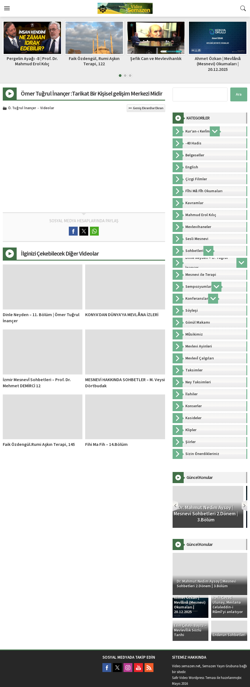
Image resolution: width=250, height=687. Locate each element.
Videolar (47, 108)
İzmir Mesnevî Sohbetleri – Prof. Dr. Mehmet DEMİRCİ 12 (37, 383)
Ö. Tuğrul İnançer (22, 108)
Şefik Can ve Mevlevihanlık (155, 59)
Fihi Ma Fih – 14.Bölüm (106, 444)
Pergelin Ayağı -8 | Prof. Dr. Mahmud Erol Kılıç (32, 61)
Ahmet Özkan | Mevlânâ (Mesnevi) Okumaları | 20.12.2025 (218, 64)
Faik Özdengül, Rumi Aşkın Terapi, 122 (94, 61)
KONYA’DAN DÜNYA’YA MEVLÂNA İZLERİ (121, 315)
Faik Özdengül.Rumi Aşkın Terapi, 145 (39, 444)
